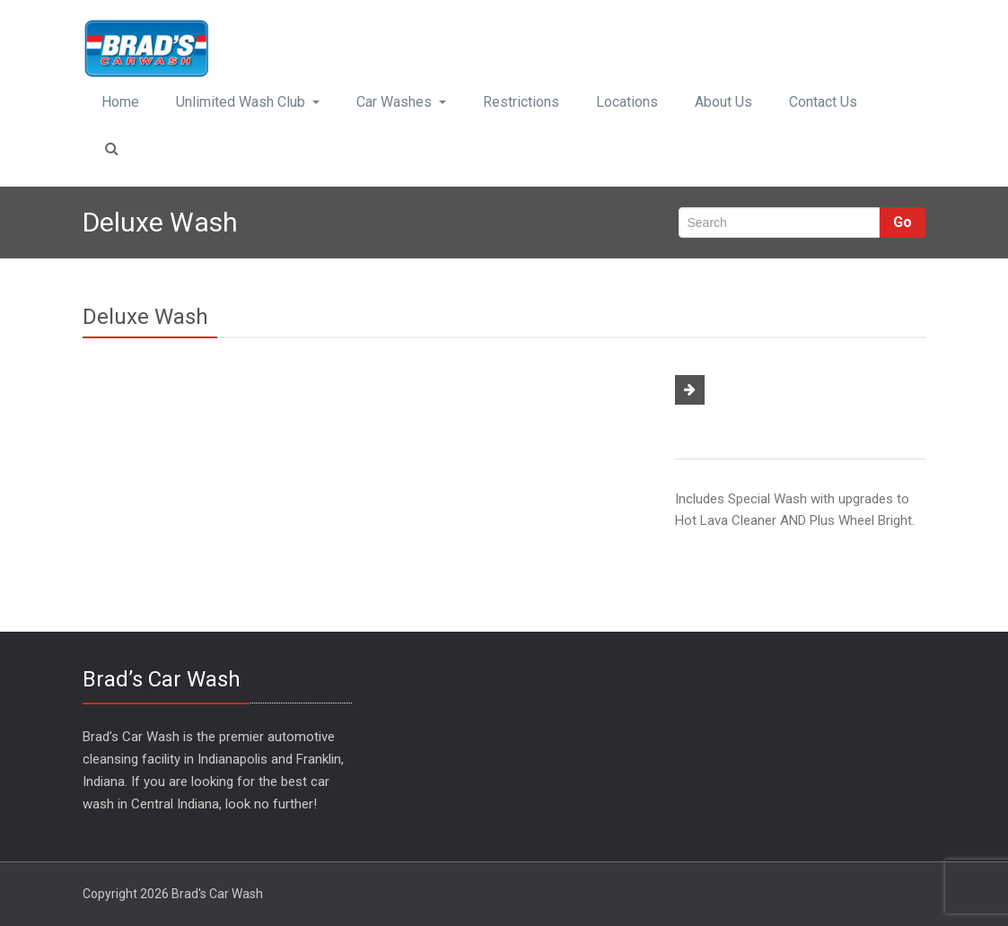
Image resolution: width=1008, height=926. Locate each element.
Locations (627, 101)
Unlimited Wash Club (248, 101)
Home (120, 101)
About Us (723, 101)
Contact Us (823, 101)
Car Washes (401, 101)
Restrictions (521, 101)
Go (902, 222)
